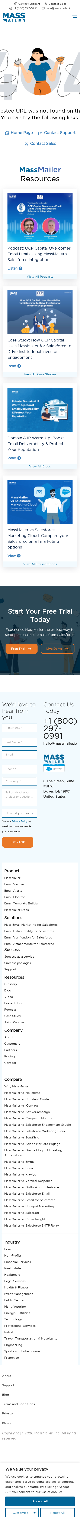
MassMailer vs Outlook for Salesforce (31, 1185)
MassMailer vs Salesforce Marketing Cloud (35, 1129)
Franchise (11, 1356)
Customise (20, 1512)
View (14, 554)
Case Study (12, 1014)
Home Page (19, 132)
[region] (40, 1492)
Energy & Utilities (17, 1311)
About (9, 1035)
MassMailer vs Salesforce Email (27, 1192)
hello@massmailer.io (56, 8)
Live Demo (57, 647)
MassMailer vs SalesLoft (21, 1211)
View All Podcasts (40, 276)
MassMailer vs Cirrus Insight (24, 1217)
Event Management (18, 1292)
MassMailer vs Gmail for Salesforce (29, 1198)
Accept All (40, 1501)
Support (10, 967)
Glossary (10, 982)
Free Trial (21, 647)
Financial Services (17, 1260)
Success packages (17, 961)
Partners (10, 1048)
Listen (15, 268)
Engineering (13, 1343)
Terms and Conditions (18, 1402)
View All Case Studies (40, 373)
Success (12, 948)
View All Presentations (40, 562)
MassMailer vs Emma (19, 1160)
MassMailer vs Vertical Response (28, 1179)
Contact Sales (55, 4)
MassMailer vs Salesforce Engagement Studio (37, 1123)
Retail (8, 1330)
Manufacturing (15, 1305)
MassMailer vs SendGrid (21, 1136)
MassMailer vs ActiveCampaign (27, 1110)
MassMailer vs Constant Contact (28, 1097)
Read (14, 365)
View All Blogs (40, 465)
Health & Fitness (16, 1286)
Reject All (57, 1512)
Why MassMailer (16, 1085)
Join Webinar (14, 1021)
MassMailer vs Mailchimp (22, 1091)
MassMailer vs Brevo (19, 1166)
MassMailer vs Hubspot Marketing (29, 1205)
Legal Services (15, 1279)
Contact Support (27, 4)
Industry (12, 1241)
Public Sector (14, 1298)
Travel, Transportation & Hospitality (30, 1337)
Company (13, 1029)
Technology (13, 1318)
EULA (6, 1421)
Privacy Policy (20, 819)
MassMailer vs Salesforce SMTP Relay (31, 1224)
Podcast (10, 1008)
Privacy (7, 1412)
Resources (14, 976)
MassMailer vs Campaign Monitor (28, 1116)
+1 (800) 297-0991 (23, 8)
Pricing (9, 1055)
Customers (12, 1042)
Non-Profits (13, 1254)
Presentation (13, 1001)
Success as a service (19, 955)
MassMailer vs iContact (21, 1104)
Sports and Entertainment (23, 1349)
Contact (10, 1061)
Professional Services (20, 1324)
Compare (13, 1078)
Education (11, 1247)
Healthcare (12, 1273)
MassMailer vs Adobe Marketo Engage (32, 1142)
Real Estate (12, 1266)
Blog (7, 989)
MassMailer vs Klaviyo (20, 1173)
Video (8, 995)
